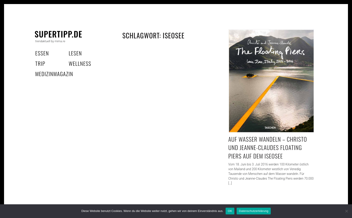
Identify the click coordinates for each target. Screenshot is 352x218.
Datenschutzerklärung (253, 211)
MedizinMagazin (54, 74)
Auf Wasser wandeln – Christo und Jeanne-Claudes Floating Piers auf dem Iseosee (267, 147)
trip (40, 63)
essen (42, 53)
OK (230, 211)
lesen (75, 53)
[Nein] (346, 211)
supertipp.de (58, 34)
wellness (80, 63)
